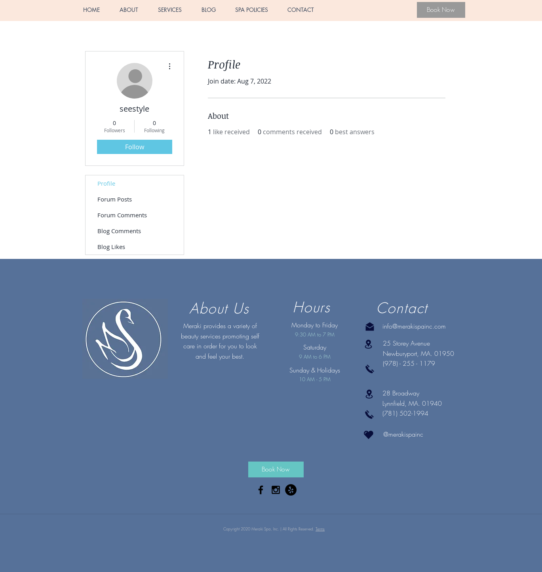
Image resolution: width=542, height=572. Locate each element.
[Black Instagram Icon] (275, 490)
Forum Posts (114, 199)
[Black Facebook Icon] (260, 490)
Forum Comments (122, 215)
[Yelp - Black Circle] (291, 490)
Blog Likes (111, 247)
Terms (320, 529)
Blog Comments (119, 231)
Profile (106, 183)
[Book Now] (441, 10)
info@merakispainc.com (414, 326)
